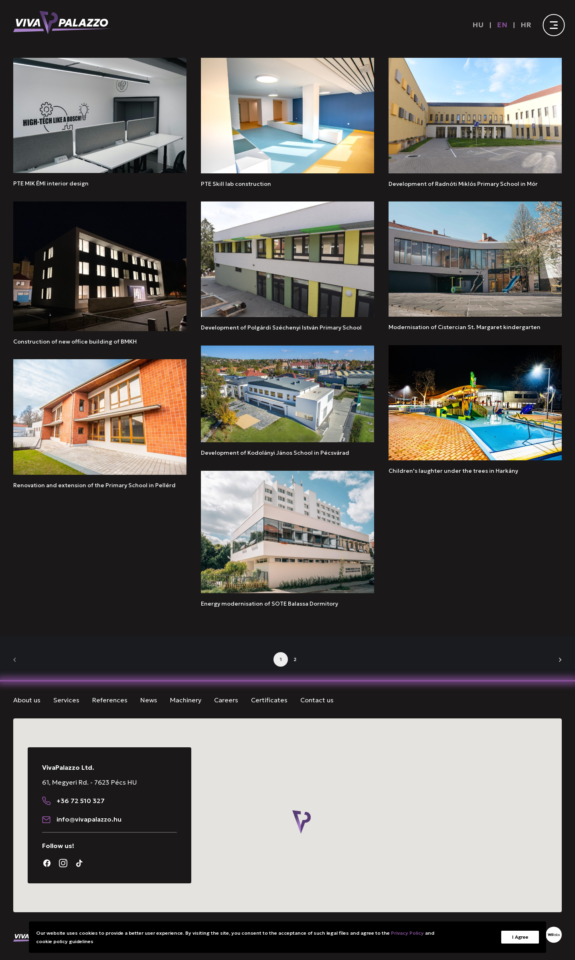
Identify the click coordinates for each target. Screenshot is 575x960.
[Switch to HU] (478, 24)
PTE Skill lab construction (236, 183)
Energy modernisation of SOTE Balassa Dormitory (269, 603)
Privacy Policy (407, 933)
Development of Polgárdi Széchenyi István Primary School (281, 327)
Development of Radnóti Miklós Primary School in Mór (463, 183)
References (110, 700)
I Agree (520, 937)
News (148, 700)
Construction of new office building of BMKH (75, 341)
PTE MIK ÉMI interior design (51, 183)
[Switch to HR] (526, 24)
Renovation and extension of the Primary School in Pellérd (94, 485)
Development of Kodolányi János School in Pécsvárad (275, 452)
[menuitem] (479, 24)
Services (66, 700)
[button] (99, 115)
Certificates (269, 700)
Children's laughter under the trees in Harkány (453, 470)
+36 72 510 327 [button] (81, 832)
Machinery (185, 700)
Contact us (317, 700)
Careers (226, 700)
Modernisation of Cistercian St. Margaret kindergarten (465, 327)
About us (26, 700)
